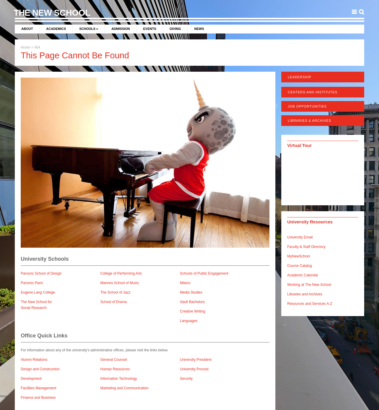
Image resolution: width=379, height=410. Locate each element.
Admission (120, 29)
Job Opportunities (307, 106)
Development (31, 379)
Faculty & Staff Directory (306, 247)
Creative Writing (192, 311)
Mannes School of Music (119, 283)
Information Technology (118, 379)
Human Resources (115, 369)
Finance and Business (38, 397)
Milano (185, 283)
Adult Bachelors (192, 302)
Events (149, 29)
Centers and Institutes (312, 92)
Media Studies (191, 292)
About (27, 29)
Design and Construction (40, 369)
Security (186, 379)
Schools (87, 29)
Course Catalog (299, 266)
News (199, 29)
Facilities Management (38, 388)
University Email (300, 237)
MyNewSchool (298, 256)
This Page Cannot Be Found (75, 55)
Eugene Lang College (38, 292)
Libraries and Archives (304, 294)
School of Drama (113, 302)
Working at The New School (309, 285)
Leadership (299, 77)
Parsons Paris (32, 283)
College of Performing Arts (121, 273)
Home (25, 47)
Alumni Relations (34, 360)
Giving (175, 29)
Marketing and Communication (124, 388)
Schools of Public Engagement (204, 273)
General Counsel (113, 360)
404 (37, 47)
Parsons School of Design (41, 273)
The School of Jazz (115, 292)
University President (196, 360)
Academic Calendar (302, 275)
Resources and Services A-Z (309, 304)
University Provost (194, 369)
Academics (56, 29)
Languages (188, 321)
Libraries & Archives (309, 120)
